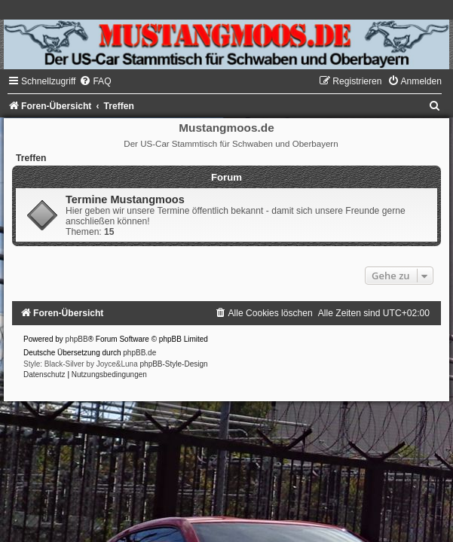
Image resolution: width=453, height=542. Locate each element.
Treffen (31, 158)
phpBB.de (139, 353)
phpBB (77, 339)
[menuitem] (95, 81)
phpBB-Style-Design (174, 364)
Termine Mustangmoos (125, 199)
